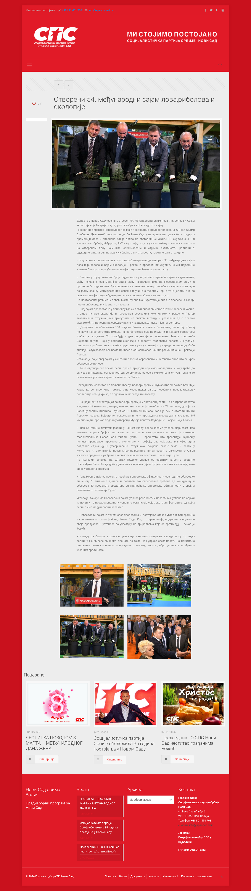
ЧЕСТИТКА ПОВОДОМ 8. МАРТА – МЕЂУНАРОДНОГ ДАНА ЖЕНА (54, 743)
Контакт (154, 876)
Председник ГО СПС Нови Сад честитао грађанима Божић (188, 743)
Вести (123, 876)
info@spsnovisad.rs (100, 10)
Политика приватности (196, 876)
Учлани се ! (170, 876)
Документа (137, 876)
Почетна (110, 876)
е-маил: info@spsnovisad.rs (196, 825)
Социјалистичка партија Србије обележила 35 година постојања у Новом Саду (124, 744)
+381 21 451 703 (72, 10)
